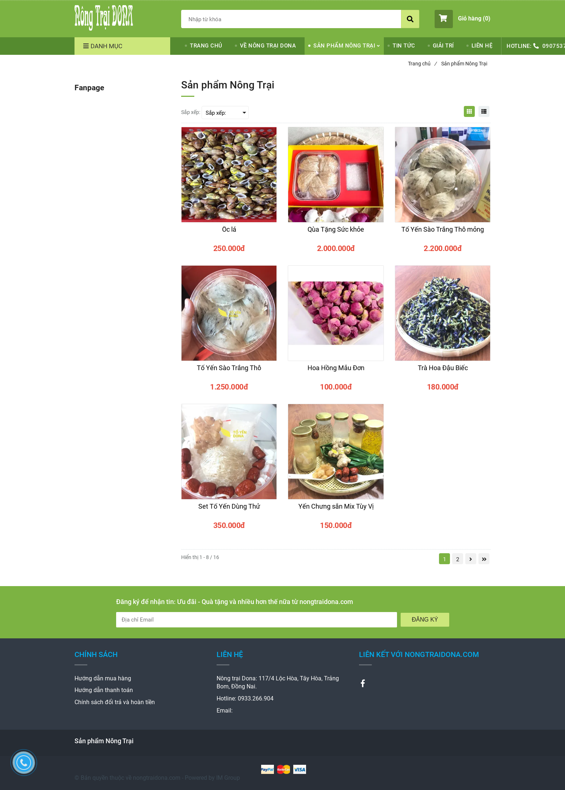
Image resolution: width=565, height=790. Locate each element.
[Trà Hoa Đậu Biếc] (443, 371)
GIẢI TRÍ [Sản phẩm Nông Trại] (443, 45)
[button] (462, 19)
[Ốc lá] (229, 232)
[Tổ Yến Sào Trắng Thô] (229, 371)
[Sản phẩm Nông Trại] (104, 18)
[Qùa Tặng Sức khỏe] (336, 232)
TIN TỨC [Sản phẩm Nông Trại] (404, 45)
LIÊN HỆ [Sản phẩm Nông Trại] (482, 45)
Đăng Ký (425, 619)
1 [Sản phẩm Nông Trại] (444, 559)
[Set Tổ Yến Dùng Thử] (229, 509)
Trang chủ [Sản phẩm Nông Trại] (422, 64)
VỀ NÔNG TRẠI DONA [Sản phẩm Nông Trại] (268, 45)
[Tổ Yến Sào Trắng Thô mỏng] (443, 232)
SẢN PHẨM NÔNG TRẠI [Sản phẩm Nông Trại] (344, 45)
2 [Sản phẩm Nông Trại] (457, 559)
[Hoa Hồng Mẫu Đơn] (336, 371)
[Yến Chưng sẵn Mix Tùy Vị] (336, 509)
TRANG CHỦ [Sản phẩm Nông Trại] (206, 45)
